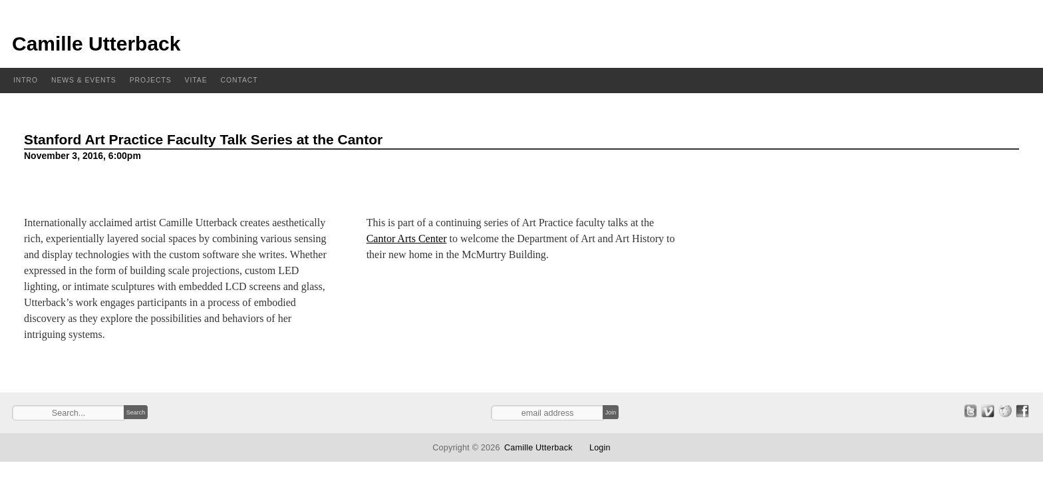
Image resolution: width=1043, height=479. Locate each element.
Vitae (196, 80)
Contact (239, 80)
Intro (25, 80)
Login (600, 447)
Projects (151, 80)
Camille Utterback (96, 44)
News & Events (83, 80)
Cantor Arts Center (407, 238)
